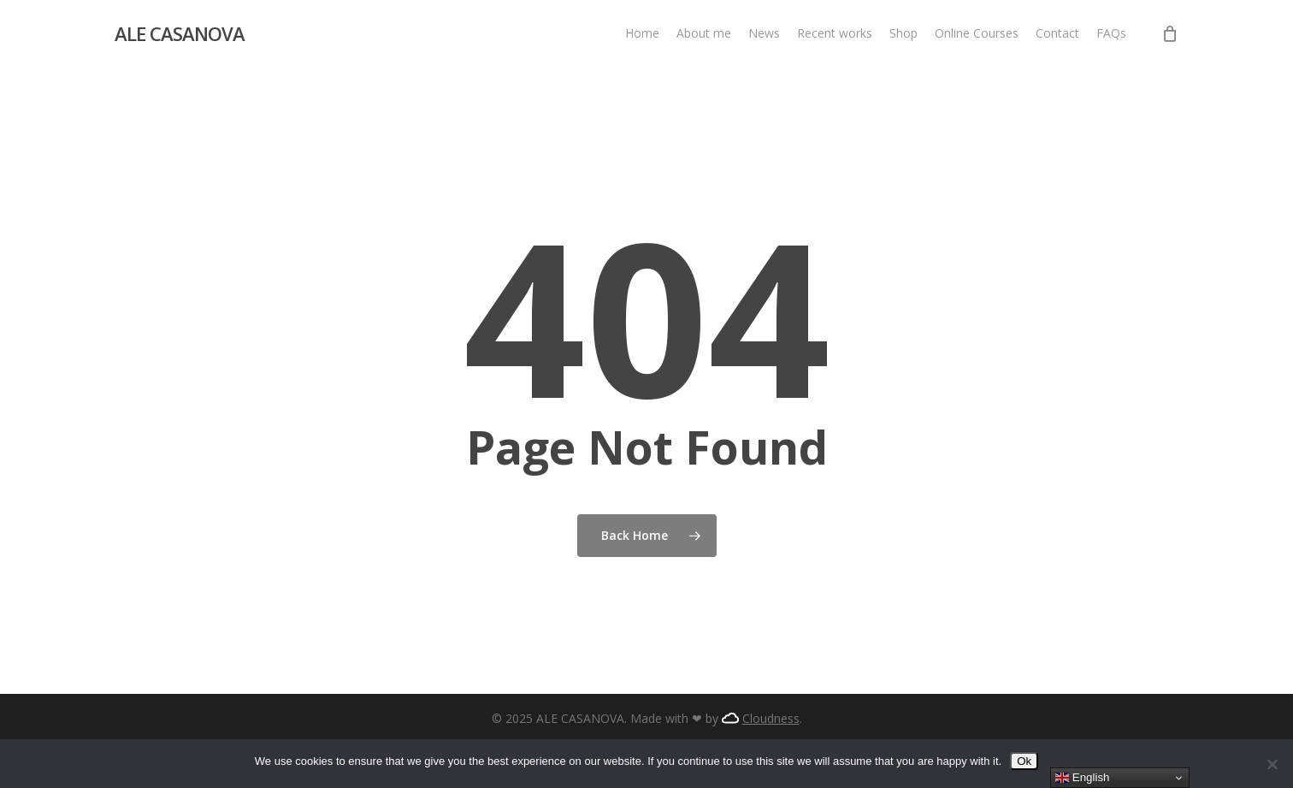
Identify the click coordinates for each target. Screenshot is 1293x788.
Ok (1024, 761)
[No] (1271, 764)
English (1082, 778)
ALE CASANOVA (180, 33)
